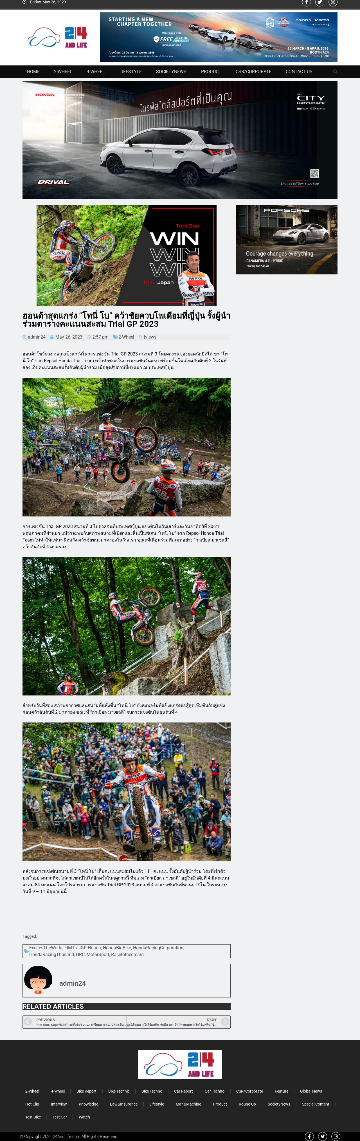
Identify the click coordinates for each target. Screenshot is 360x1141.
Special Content (315, 1104)
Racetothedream (127, 954)
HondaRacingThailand (51, 954)
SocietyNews (171, 71)
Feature (281, 1091)
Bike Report (86, 1091)
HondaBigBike (117, 947)
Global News (311, 1091)
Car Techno (214, 1091)
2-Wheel (63, 71)
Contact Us (299, 71)
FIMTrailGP (75, 947)
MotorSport (98, 954)
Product (211, 71)
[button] (335, 72)
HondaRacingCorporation (158, 947)
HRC (80, 954)
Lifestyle (131, 71)
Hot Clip (32, 1104)
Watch (84, 1117)
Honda (94, 947)
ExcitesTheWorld (45, 947)
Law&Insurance (124, 1104)
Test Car (60, 1117)
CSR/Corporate (253, 71)
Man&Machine (188, 1104)
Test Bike (33, 1117)
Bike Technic (119, 1091)
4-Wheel (96, 71)
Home (33, 71)
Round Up (247, 1104)
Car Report (183, 1091)
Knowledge (88, 1104)
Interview (59, 1104)
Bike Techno (151, 1091)
